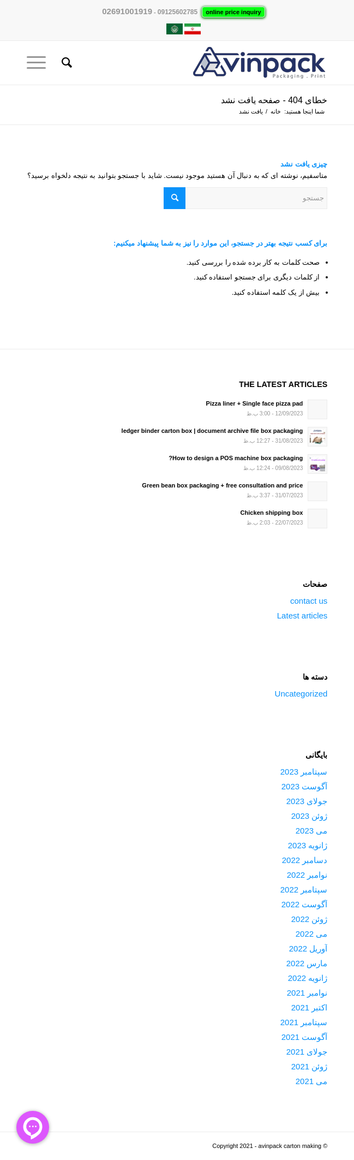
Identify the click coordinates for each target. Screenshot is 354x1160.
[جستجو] (65, 63)
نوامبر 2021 (307, 992)
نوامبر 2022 (307, 874)
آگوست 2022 (304, 904)
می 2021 (312, 1081)
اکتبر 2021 (309, 1007)
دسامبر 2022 (305, 860)
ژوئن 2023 (309, 815)
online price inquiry (233, 12)
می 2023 (312, 830)
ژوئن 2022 (309, 919)
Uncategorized (301, 693)
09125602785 (177, 12)
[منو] (40, 63)
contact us (308, 600)
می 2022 (312, 933)
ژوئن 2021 (309, 1066)
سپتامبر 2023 (304, 771)
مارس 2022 (307, 963)
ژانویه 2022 (308, 978)
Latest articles (302, 615)
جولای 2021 (307, 1051)
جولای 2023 (307, 801)
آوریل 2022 (308, 948)
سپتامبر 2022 (304, 889)
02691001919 (127, 11)
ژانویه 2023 (308, 845)
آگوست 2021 (304, 1037)
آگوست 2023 (304, 786)
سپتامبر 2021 (304, 1022)
